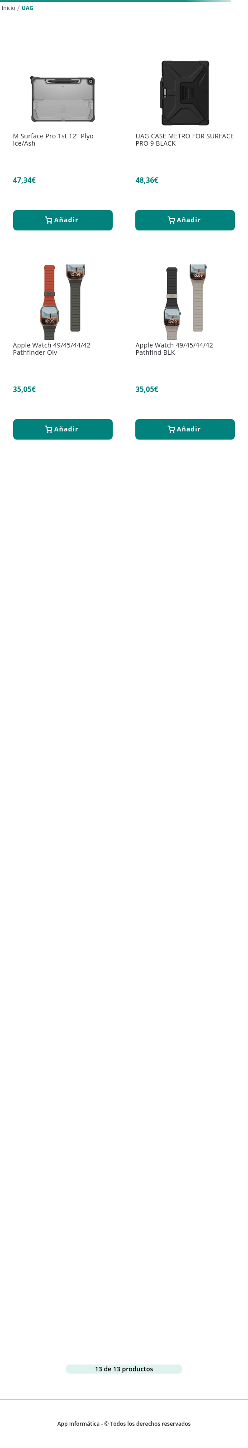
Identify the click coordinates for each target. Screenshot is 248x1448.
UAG (27, 8)
